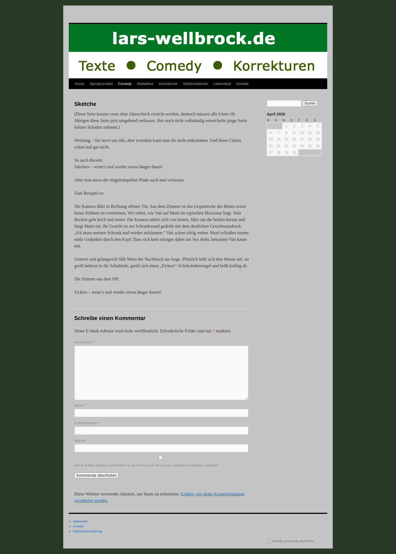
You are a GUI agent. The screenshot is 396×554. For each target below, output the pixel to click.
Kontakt (242, 84)
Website (80, 441)
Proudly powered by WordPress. (293, 541)
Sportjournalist (101, 84)
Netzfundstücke (195, 84)
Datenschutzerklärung (87, 531)
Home (79, 84)
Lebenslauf (222, 84)
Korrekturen (168, 84)
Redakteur (145, 84)
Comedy (124, 84)
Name (79, 405)
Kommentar (84, 342)
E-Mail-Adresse (86, 423)
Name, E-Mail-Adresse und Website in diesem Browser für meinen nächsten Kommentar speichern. (147, 465)
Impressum (80, 521)
